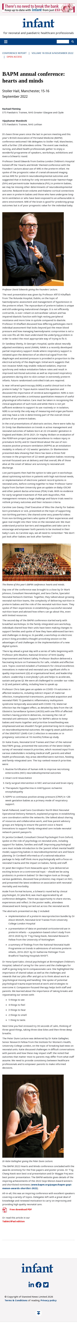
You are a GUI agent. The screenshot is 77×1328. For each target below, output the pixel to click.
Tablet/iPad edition (13, 1221)
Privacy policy (49, 1300)
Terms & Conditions (16, 1300)
